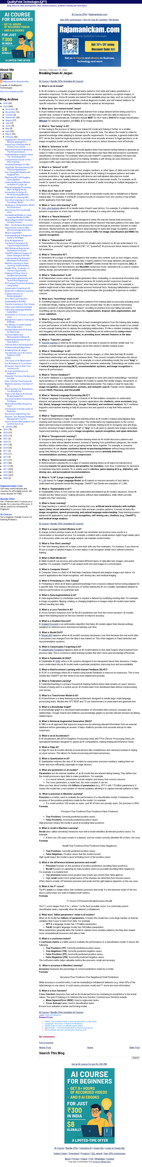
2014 (5, 460)
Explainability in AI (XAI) (15, 301)
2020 (5, 441)
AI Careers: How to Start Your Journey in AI (18, 367)
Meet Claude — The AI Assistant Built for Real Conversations (69, 1028)
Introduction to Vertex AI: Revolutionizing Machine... (17, 193)
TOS (91, 1159)
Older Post (134, 1047)
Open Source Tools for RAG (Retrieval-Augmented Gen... (18, 229)
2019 (5, 444)
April (7, 131)
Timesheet (74, 1153)
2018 (5, 448)
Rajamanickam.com (98, 14)
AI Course (44, 81)
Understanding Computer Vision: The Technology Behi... (19, 155)
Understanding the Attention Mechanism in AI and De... (17, 259)
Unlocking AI (86, 1148)
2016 (5, 454)
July (7, 123)
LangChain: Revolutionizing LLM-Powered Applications (19, 168)
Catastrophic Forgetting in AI (17, 288)
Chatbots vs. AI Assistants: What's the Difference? (20, 206)
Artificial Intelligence (53, 1015)
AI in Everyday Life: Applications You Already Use (19, 390)
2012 (5, 466)
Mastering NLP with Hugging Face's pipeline (17, 178)
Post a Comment (46, 1043)
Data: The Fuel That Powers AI (18, 381)
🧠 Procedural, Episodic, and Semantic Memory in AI (65, 1030)
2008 (5, 478)
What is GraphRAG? (13, 233)
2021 (5, 438)
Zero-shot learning (50, 208)
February (9, 137)
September (10, 117)
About (68, 1159)
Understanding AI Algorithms (18, 347)
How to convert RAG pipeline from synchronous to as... (20, 422)
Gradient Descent (49, 624)
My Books (114, 19)
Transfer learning (49, 343)
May (7, 128)
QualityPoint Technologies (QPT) (27, 2)
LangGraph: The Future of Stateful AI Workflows (64, 1024)
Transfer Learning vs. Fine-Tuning (19, 304)
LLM (43, 480)
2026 (5, 103)
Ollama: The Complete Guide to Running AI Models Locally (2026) (71, 1021)
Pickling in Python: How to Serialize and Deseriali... (16, 274)
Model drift (46, 635)
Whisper (43, 121)
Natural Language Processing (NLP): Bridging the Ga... (18, 188)
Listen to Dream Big (115, 1148)
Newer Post (45, 1047)
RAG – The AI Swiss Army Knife (19, 225)
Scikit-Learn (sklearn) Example (18, 307)
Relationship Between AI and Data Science (17, 341)
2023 (5, 432)
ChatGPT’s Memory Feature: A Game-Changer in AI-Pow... (18, 254)
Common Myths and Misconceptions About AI (17, 336)
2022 (5, 435)
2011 (5, 469)
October (9, 115)
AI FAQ (8, 358)
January (9, 427)
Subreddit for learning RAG (17, 197)
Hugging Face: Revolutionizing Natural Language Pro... (18, 141)
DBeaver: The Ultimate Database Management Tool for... (19, 418)
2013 (5, 463)
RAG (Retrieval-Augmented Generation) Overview (17, 249)
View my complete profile (11, 91)
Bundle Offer (72, 1148)
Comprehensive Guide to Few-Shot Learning (18, 161)
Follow (84, 1159)
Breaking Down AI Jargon (16, 350)
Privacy (75, 1159)
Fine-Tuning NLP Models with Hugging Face (17, 173)
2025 (5, 106)
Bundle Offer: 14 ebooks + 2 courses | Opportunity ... (17, 269)
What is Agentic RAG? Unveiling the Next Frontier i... (18, 221)
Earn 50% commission (70, 19)
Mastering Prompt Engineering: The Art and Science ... (18, 151)
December (10, 109)
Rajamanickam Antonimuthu (16, 81)
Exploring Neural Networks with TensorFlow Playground (18, 279)
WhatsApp (100, 1159)
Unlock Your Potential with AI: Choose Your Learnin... (18, 145)
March (8, 134)
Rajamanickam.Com (11, 486)
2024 (5, 429)
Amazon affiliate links (102, 1162)
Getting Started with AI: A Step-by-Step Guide (19, 331)
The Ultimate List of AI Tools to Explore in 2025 (18, 354)
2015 (5, 457)
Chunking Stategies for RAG (17, 164)
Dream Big (98, 1148)
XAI (58, 661)
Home (90, 1047)
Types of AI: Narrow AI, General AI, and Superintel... (18, 395)
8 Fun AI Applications (14, 240)
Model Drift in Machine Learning (19, 291)
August (9, 120)
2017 (5, 451)
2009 (5, 475)
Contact (110, 1159)
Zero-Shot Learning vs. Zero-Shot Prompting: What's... (20, 201)
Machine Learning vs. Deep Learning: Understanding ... (17, 264)
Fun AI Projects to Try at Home (18, 363)
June (8, 126)
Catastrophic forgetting (52, 650)
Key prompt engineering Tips (17, 414)
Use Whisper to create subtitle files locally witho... (18, 326)
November (10, 112)
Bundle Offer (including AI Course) (66, 81)
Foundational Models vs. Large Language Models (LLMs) (18, 216)
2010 (5, 472)
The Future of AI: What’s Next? (18, 361)
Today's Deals (60, 1153)
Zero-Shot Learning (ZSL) (16, 299)
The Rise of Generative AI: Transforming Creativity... (17, 244)
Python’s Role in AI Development (19, 345)
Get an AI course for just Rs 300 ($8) (89, 1064)
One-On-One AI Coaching (95, 19)
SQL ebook (96, 1153)
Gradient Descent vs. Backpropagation (14, 295)
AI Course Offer (79, 14)
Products (85, 1153)
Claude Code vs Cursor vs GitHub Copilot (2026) (64, 1026)
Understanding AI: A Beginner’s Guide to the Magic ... (18, 236)
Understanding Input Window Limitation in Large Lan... (17, 183)
